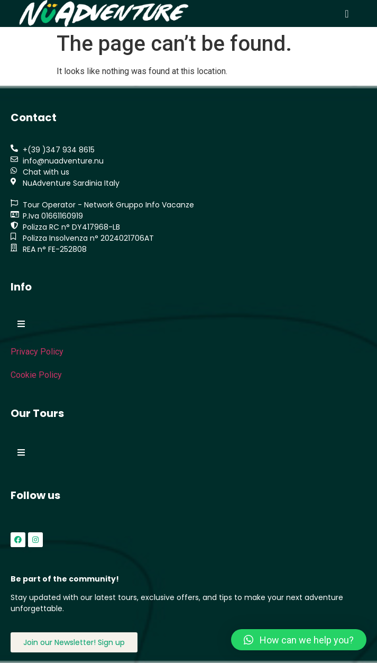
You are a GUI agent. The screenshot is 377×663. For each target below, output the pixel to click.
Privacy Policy (37, 352)
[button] (346, 14)
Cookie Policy (36, 375)
